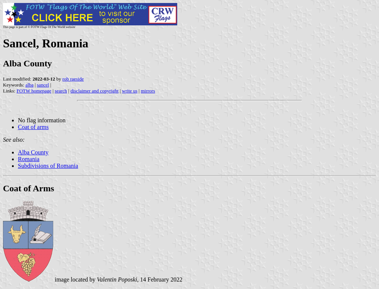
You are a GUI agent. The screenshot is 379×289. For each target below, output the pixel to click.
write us (130, 91)
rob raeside (73, 79)
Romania (28, 159)
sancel (43, 85)
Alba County (33, 152)
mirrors (148, 91)
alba (29, 85)
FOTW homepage (33, 91)
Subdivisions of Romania (48, 166)
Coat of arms (33, 127)
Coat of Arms (28, 188)
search (61, 91)
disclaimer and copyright (94, 91)
